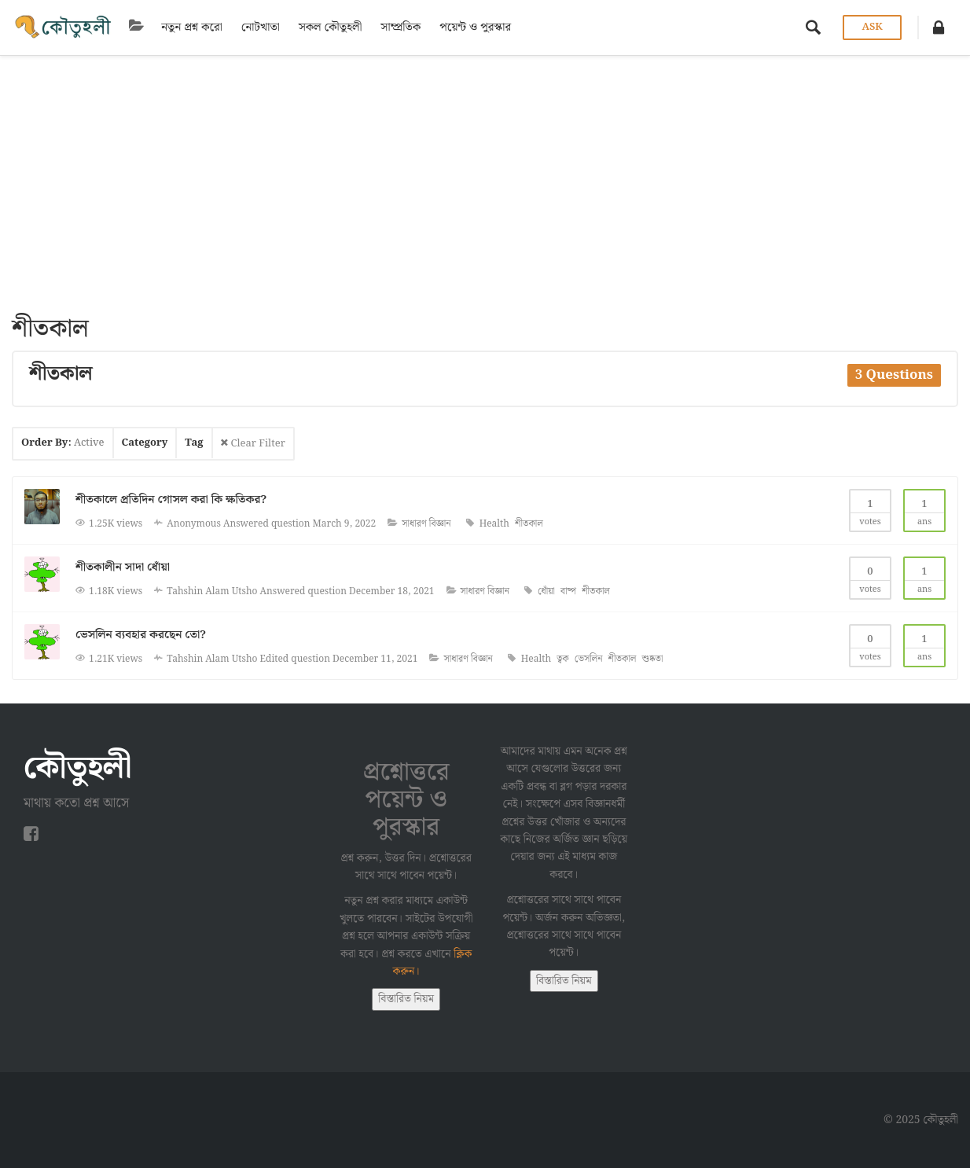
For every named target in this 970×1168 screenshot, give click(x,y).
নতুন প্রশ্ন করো (188, 27)
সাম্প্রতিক (397, 27)
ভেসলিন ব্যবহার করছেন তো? (140, 635)
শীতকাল (529, 523)
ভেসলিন (589, 659)
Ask (872, 27)
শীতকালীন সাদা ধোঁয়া (122, 567)
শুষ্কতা (652, 659)
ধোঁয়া (546, 591)
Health (494, 523)
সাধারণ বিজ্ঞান (426, 523)
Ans (924, 509)
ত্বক (562, 659)
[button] (938, 27)
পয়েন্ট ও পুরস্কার (472, 27)
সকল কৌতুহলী (326, 27)
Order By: (63, 443)
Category (145, 443)
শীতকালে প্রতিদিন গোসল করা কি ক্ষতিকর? (170, 499)
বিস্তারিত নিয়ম (406, 999)
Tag (194, 443)
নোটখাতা (256, 27)
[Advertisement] (485, 174)
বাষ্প (568, 591)
